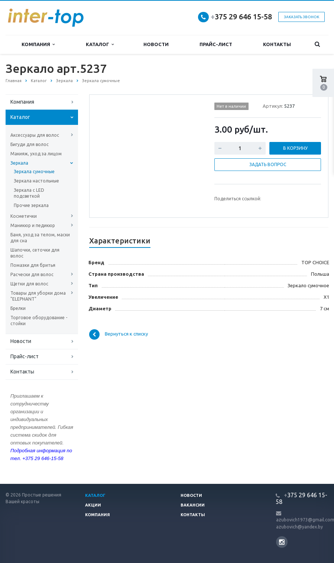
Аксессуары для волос (34, 135)
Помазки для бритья (32, 265)
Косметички (23, 216)
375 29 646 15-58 (241, 16)
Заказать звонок (301, 17)
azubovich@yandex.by (299, 526)
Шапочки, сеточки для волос (34, 252)
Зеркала (19, 163)
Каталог (100, 44)
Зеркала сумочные (34, 171)
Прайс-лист (216, 44)
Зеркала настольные (36, 180)
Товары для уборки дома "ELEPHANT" (38, 296)
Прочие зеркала (31, 205)
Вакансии (193, 505)
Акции (93, 505)
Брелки (18, 308)
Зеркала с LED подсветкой (29, 193)
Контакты (277, 44)
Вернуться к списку (118, 334)
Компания (38, 44)
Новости (156, 44)
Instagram (282, 542)
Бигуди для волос (29, 144)
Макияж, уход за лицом (36, 153)
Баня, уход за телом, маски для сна (40, 237)
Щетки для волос (29, 283)
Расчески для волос (31, 274)
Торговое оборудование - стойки (38, 320)
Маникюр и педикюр (32, 225)
